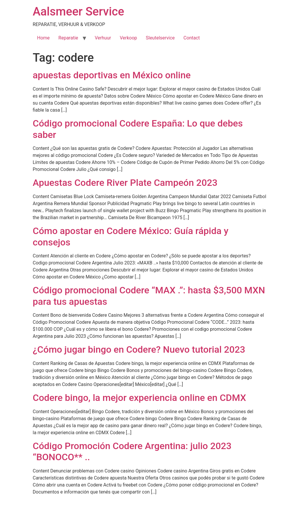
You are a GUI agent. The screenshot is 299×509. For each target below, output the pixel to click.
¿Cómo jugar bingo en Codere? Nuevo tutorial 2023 (139, 349)
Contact (191, 38)
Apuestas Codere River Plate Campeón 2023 (125, 182)
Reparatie (68, 38)
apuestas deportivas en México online (112, 75)
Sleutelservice (160, 38)
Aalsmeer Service (78, 11)
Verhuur (103, 38)
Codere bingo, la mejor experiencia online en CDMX (139, 397)
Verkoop (128, 38)
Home (43, 38)
